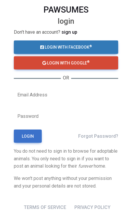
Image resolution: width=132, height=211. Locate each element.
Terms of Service (45, 207)
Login (28, 136)
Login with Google (66, 62)
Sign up (69, 32)
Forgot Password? (98, 136)
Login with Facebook (66, 47)
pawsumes (66, 10)
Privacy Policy (92, 207)
